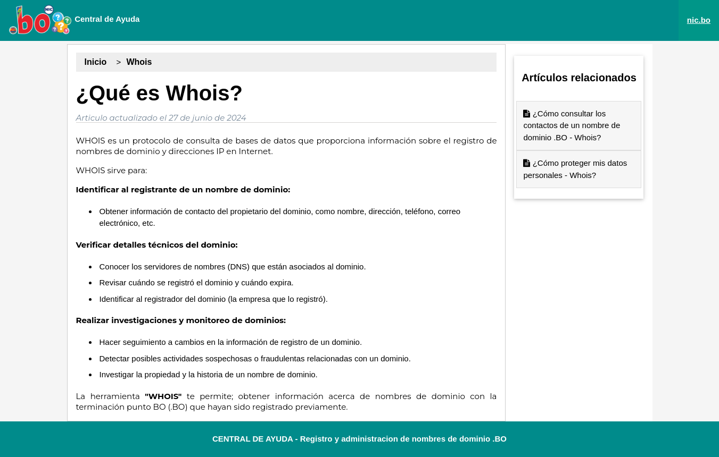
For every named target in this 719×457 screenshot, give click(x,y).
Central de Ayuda (74, 19)
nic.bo (698, 19)
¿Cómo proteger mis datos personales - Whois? (575, 169)
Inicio (96, 61)
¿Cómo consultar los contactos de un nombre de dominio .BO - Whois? (571, 125)
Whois (139, 61)
